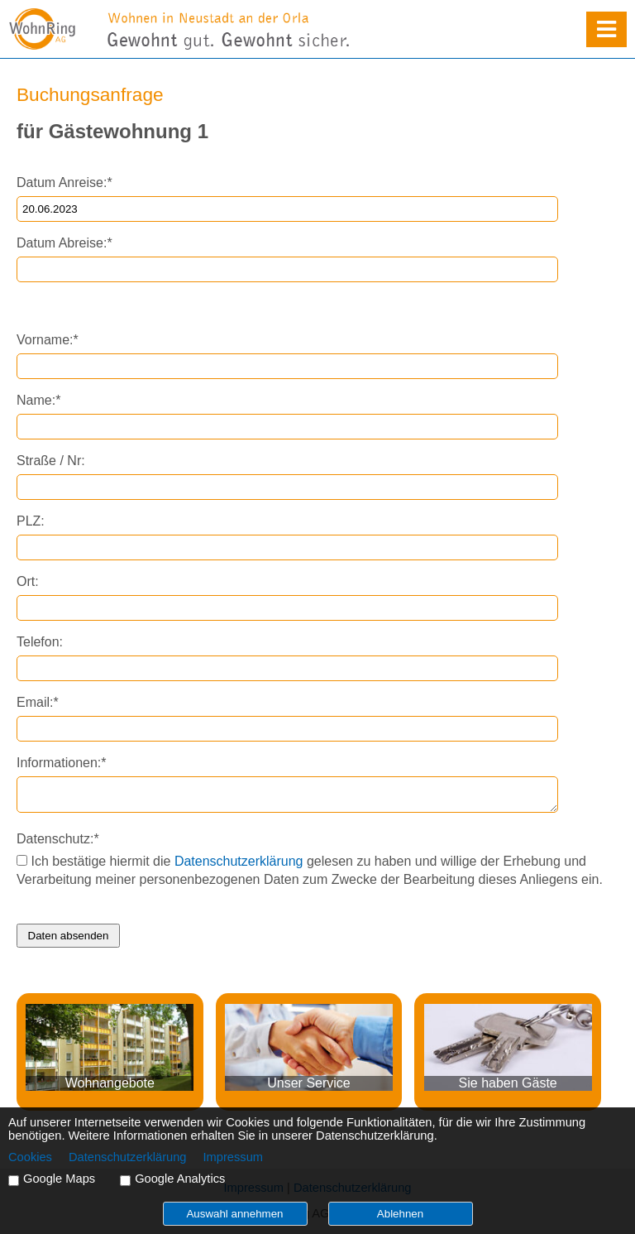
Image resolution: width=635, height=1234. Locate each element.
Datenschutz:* (58, 839)
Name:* (38, 400)
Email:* (38, 702)
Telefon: (40, 642)
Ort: (28, 581)
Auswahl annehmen (234, 1214)
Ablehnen (400, 1214)
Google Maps (59, 1178)
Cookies (30, 1157)
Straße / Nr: (51, 461)
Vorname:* (48, 340)
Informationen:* (62, 763)
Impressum (233, 1157)
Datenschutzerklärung (238, 861)
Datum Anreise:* (64, 182)
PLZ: (31, 521)
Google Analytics (180, 1178)
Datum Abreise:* (64, 243)
